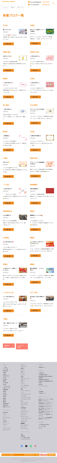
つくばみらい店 (6, 386)
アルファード (6, 423)
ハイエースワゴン (7, 428)
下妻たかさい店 (6, 388)
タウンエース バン (25, 411)
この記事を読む (7, 44)
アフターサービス (24, 431)
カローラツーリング (25, 378)
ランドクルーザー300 (25, 397)
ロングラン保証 (42, 426)
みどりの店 (5, 369)
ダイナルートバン (25, 416)
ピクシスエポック (24, 425)
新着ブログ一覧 (6, 407)
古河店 (4, 393)
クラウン (23, 373)
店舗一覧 (5, 365)
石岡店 (4, 372)
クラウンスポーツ (24, 402)
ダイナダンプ (24, 414)
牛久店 (4, 377)
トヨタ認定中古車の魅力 (44, 424)
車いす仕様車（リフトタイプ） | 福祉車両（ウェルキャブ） (46, 409)
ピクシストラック (24, 428)
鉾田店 (4, 398)
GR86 (22, 382)
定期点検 (23, 436)
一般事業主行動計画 (43, 374)
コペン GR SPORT (25, 385)
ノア (4, 426)
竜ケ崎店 (5, 379)
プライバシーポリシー (43, 386)
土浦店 (4, 374)
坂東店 (4, 396)
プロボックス (24, 421)
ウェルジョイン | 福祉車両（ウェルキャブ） (46, 415)
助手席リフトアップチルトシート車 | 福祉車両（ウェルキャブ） (46, 402)
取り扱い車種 (6, 410)
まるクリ (40, 428)
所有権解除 (41, 391)
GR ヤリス (23, 387)
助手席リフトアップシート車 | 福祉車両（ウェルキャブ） (46, 399)
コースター (23, 409)
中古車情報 (41, 422)
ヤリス (4, 419)
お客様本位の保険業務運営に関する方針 (46, 381)
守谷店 (4, 384)
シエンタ (5, 424)
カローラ (23, 375)
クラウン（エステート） (27, 390)
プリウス (23, 370)
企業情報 (40, 370)
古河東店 (5, 395)
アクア (4, 414)
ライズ (22, 406)
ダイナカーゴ (24, 413)
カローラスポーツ (7, 417)
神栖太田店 (5, 405)
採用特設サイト (42, 367)
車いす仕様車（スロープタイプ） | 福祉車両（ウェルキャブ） (46, 412)
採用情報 (40, 365)
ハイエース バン (24, 420)
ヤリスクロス (24, 396)
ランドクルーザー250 (25, 394)
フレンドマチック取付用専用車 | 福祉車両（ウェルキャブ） (46, 418)
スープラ (23, 383)
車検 (22, 434)
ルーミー (5, 416)
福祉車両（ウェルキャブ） (44, 396)
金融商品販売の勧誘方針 (44, 379)
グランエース (23, 366)
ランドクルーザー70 (25, 399)
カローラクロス (24, 404)
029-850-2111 (46, 4)
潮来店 (4, 400)
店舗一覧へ (7, 345)
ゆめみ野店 (5, 382)
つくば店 (5, 367)
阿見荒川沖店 (6, 376)
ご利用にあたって (42, 393)
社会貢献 (40, 384)
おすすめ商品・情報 (25, 437)
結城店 (4, 391)
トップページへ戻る (20, 346)
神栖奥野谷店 (6, 403)
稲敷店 (4, 381)
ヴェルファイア (6, 429)
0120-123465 (45, 2)
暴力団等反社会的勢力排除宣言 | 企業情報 (46, 377)
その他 (40, 389)
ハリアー (23, 392)
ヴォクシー (23, 365)
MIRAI (22, 371)
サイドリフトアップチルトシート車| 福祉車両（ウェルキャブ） (46, 405)
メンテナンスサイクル (25, 439)
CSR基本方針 (41, 373)
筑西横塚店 (5, 389)
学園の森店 (5, 370)
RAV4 (22, 401)
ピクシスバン (24, 426)
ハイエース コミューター (26, 418)
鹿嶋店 (4, 401)
